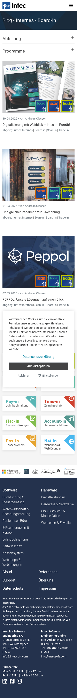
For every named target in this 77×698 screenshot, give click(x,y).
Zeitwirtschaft (12, 546)
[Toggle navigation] (71, 5)
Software (9, 490)
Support (8, 580)
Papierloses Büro (14, 521)
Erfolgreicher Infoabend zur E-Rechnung (31, 212)
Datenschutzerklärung (38, 357)
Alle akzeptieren (38, 366)
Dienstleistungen (53, 497)
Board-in (39, 130)
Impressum (48, 588)
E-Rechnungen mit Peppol (15, 530)
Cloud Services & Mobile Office (53, 513)
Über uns (46, 580)
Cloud (7, 572)
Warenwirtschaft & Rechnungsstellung (16, 511)
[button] (38, 40)
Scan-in (52, 130)
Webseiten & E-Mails (56, 523)
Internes (27, 130)
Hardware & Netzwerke (57, 504)
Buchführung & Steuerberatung (13, 499)
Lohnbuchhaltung (15, 539)
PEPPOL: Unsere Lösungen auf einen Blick (32, 299)
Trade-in (64, 130)
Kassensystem (13, 553)
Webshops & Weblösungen (12, 562)
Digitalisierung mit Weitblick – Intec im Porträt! (36, 125)
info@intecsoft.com (15, 656)
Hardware (49, 490)
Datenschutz (12, 588)
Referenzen (48, 572)
